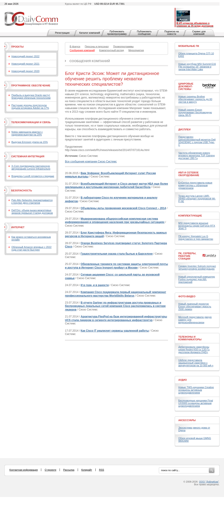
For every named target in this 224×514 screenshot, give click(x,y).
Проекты (17, 46)
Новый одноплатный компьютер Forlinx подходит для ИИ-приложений (196, 279)
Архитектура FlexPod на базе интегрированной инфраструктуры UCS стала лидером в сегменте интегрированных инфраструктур (116, 318)
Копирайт (86, 469)
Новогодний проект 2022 (25, 56)
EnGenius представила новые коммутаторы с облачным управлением (195, 185)
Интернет (17, 227)
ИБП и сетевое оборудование (188, 174)
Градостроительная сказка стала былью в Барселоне (117, 253)
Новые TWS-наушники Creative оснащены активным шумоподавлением (196, 390)
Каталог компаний (89, 32)
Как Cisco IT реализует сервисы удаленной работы (115, 330)
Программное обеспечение (30, 85)
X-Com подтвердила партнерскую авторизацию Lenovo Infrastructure (30, 167)
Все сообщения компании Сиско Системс (91, 161)
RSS (101, 469)
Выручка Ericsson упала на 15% (29, 142)
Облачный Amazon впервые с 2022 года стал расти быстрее (31, 248)
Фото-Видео (186, 296)
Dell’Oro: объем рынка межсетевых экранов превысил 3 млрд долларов (32, 211)
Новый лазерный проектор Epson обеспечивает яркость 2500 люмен (194, 306)
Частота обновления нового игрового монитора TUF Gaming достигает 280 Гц (196, 155)
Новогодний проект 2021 (25, 63)
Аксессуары (187, 420)
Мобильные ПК (188, 46)
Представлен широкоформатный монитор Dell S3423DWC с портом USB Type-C (196, 141)
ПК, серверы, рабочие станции (187, 256)
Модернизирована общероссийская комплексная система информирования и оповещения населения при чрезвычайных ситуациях (114, 220)
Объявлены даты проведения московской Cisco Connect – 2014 (123, 208)
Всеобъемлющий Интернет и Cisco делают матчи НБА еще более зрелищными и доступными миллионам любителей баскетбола (116, 185)
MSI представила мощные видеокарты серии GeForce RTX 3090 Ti (196, 226)
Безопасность (21, 190)
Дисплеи (184, 129)
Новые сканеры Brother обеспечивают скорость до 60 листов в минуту (195, 99)
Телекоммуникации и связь (31, 122)
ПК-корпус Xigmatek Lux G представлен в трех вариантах (195, 237)
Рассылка (68, 469)
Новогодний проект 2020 (25, 71)
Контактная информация (23, 469)
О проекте (50, 469)
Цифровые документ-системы (185, 86)
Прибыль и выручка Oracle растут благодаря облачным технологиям (31, 96)
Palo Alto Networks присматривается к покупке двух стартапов (32, 201)
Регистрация (62, 32)
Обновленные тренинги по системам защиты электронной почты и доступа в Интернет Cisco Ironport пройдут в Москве (116, 265)
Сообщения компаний (89, 61)
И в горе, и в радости (95, 285)
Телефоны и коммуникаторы (190, 338)
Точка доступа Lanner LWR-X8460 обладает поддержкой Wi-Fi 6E (197, 199)
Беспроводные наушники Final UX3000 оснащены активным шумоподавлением (195, 403)
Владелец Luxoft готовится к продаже (32, 176)
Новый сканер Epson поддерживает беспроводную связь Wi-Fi (195, 112)
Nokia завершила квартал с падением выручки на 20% (27, 133)
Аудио (182, 379)
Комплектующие (190, 215)
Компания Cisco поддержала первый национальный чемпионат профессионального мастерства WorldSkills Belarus (115, 294)
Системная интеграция (27, 156)
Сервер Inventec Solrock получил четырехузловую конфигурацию (197, 267)
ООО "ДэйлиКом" (209, 481)
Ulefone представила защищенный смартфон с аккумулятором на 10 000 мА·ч (195, 363)
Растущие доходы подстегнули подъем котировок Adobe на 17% (30, 106)
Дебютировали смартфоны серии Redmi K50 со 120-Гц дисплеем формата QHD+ (194, 350)
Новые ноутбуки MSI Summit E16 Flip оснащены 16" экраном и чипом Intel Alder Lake (197, 67)
